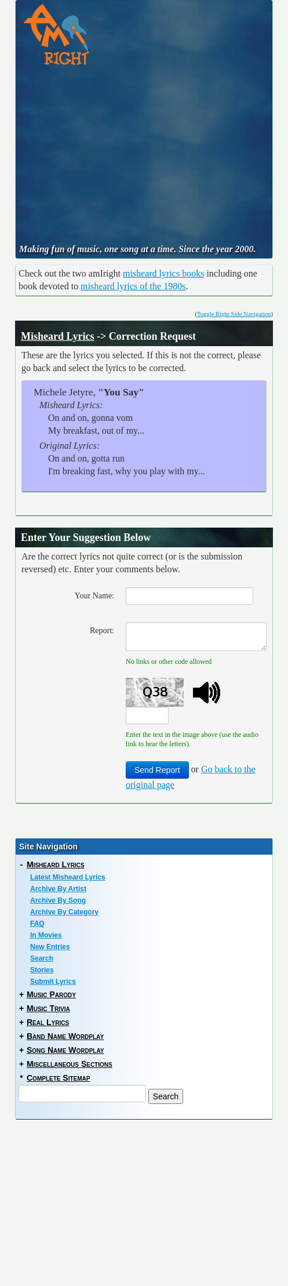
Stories (42, 970)
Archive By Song (58, 900)
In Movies (46, 935)
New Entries (50, 947)
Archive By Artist (58, 889)
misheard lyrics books (163, 273)
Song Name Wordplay (65, 1050)
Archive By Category (64, 912)
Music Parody (51, 994)
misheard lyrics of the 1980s (133, 286)
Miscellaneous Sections (69, 1064)
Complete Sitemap (58, 1077)
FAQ (37, 924)
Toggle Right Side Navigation (234, 314)
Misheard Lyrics (57, 336)
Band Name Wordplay (65, 1036)
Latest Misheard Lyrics (67, 877)
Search (41, 958)
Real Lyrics (48, 1022)
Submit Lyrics (53, 982)
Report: (102, 630)
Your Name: (94, 595)
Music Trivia (48, 1008)
